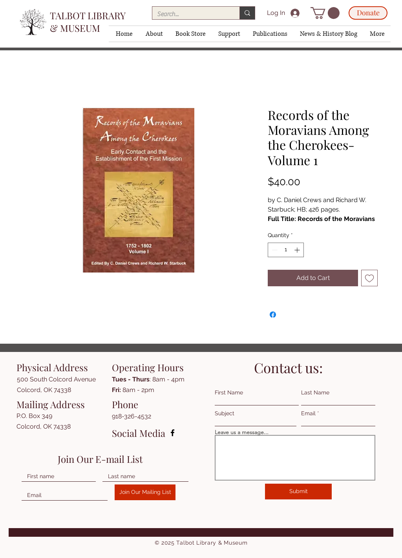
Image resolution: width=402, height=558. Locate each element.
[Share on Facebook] (273, 314)
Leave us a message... (242, 432)
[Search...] (190, 14)
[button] (154, 34)
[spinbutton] (286, 250)
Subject (224, 413)
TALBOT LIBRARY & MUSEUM (87, 21)
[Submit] (298, 491)
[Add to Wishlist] (369, 278)
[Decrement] (274, 250)
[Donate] (368, 13)
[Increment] (298, 250)
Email (308, 413)
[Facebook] (172, 432)
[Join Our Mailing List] (145, 492)
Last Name (315, 392)
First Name (229, 392)
